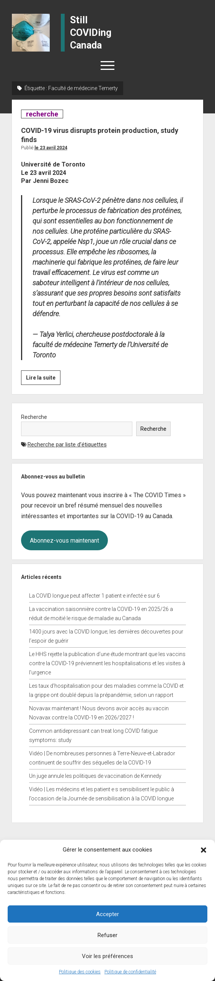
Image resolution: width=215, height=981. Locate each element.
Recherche (34, 417)
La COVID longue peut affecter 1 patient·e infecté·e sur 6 (94, 596)
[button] (203, 849)
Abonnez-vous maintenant (64, 540)
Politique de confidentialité (130, 972)
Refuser (107, 935)
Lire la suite (43, 379)
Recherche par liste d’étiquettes (67, 444)
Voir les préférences (107, 956)
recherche (42, 114)
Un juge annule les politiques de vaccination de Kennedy (95, 776)
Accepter (107, 914)
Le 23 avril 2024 (50, 147)
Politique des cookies (80, 972)
